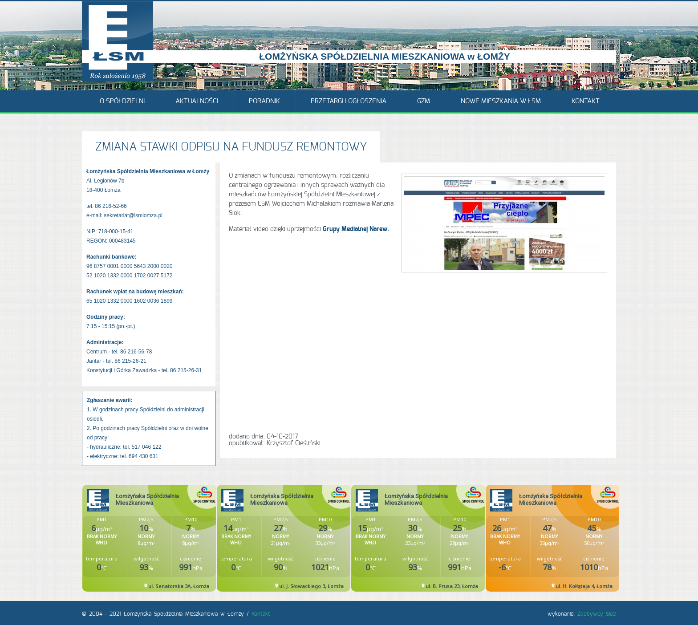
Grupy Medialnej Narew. (356, 229)
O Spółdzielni (122, 101)
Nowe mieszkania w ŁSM (501, 101)
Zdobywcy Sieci (596, 614)
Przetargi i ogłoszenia (348, 101)
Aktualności (196, 101)
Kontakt (586, 101)
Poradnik (264, 101)
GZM (423, 101)
